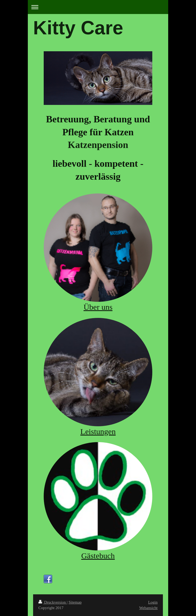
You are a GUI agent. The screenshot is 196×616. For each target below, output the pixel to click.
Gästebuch (98, 555)
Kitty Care (78, 27)
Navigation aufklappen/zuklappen (98, 7)
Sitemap (75, 602)
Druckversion (52, 602)
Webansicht (148, 608)
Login (153, 602)
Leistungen (97, 431)
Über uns (97, 307)
